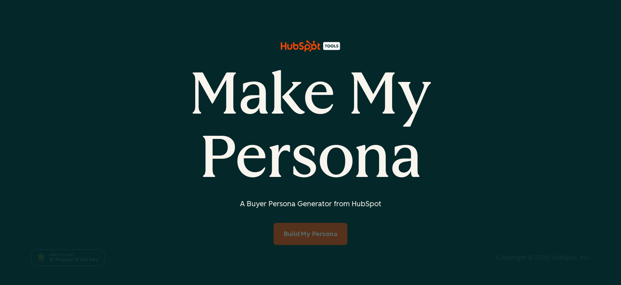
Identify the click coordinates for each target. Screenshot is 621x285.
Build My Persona (310, 234)
